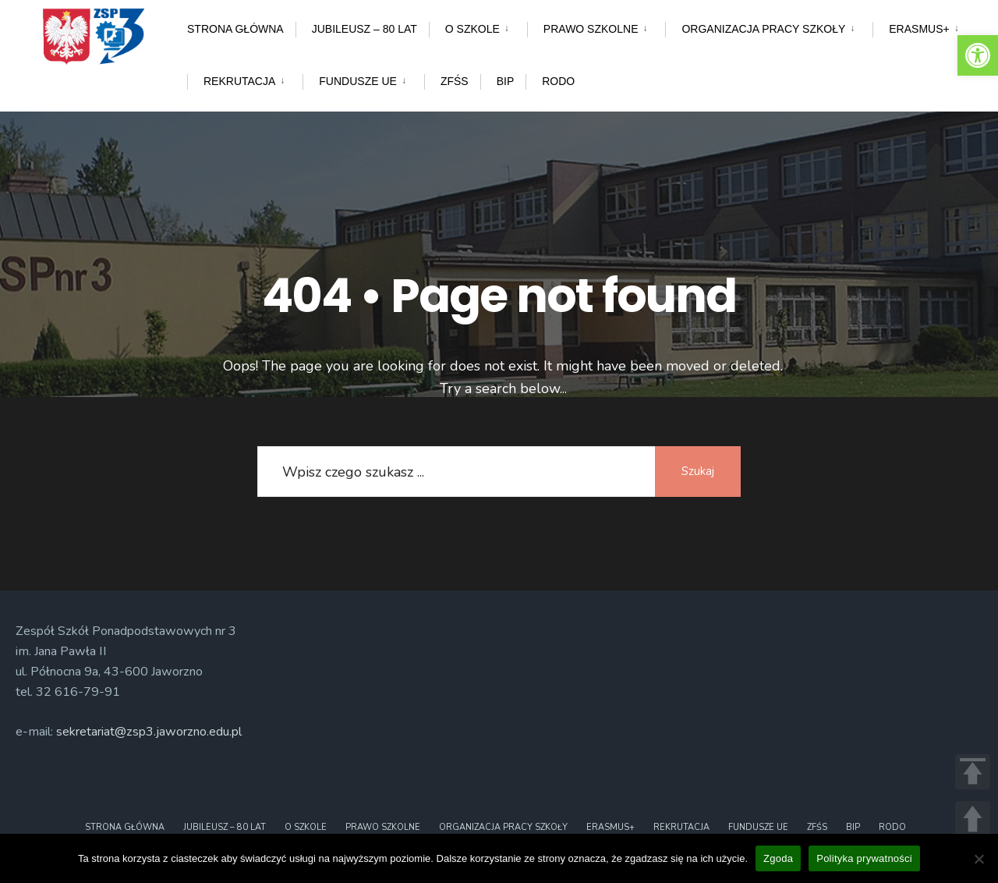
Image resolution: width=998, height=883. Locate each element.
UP (972, 818)
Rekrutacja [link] (239, 81)
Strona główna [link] (235, 29)
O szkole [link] (472, 29)
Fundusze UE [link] (358, 81)
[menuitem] (478, 26)
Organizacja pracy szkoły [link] (763, 29)
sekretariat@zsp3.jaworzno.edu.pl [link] (149, 731)
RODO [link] (558, 81)
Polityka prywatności (864, 858)
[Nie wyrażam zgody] (978, 859)
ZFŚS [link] (455, 81)
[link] (977, 55)
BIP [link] (506, 81)
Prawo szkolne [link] (591, 29)
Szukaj (697, 471)
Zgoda (778, 858)
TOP (972, 771)
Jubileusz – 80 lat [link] (364, 29)
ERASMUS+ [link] (919, 29)
